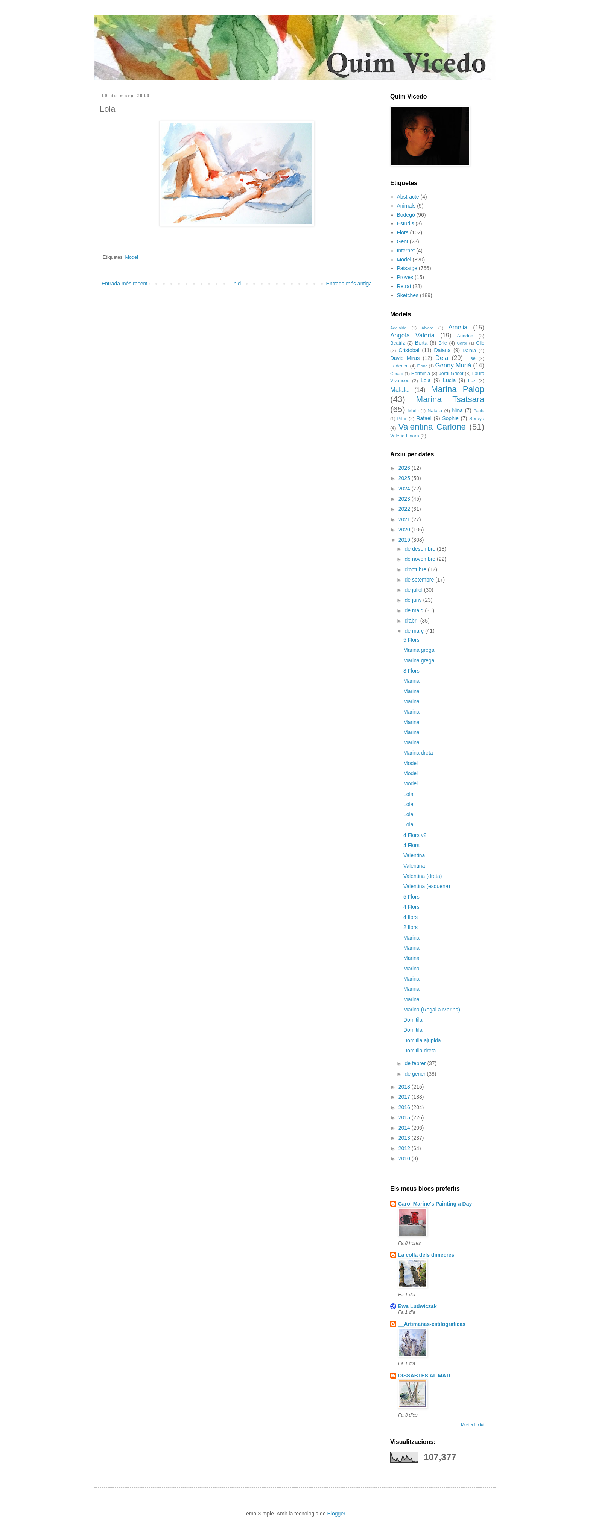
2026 (405, 468)
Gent (402, 241)
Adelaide (398, 328)
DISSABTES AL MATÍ (424, 1376)
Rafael (423, 418)
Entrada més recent (125, 284)
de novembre (420, 559)
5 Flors (411, 640)
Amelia (457, 327)
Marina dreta (418, 753)
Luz (472, 380)
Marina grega (419, 650)
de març (414, 631)
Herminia (420, 373)
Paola (478, 410)
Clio (480, 343)
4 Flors (411, 845)
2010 (405, 1158)
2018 (405, 1087)
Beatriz (397, 343)
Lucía (449, 380)
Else (471, 358)
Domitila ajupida (422, 1040)
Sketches (408, 295)
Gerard (396, 373)
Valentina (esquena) (426, 886)
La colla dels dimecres (426, 1255)
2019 (405, 540)
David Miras (405, 358)
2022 (405, 509)
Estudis (405, 223)
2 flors (410, 927)
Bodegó (406, 215)
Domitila (413, 1020)
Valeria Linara (404, 436)
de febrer (415, 1063)
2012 (405, 1148)
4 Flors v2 (414, 835)
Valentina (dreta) (422, 876)
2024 (405, 489)
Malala (399, 389)
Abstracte (408, 197)
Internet (406, 250)
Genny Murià (453, 365)
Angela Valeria (412, 335)
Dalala (469, 350)
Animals (406, 206)
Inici (237, 284)
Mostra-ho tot (472, 1424)
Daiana (442, 350)
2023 (405, 499)
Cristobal (408, 350)
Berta (421, 343)
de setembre (419, 580)
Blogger (336, 1514)
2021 (405, 519)
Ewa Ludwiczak (417, 1306)
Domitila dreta (419, 1051)
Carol (462, 343)
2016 (405, 1107)
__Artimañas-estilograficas (431, 1324)
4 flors (410, 917)
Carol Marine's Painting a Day (435, 1204)
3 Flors (411, 671)
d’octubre (415, 569)
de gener (415, 1074)
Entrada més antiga (349, 284)
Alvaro (427, 328)
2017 (405, 1097)
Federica (399, 366)
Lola (425, 380)
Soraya (476, 418)
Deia (442, 357)
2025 (405, 478)
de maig (414, 610)
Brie (442, 343)
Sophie (450, 418)
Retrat (404, 286)
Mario (413, 410)
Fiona (422, 366)
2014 (405, 1128)
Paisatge (407, 268)
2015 (405, 1117)
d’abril (412, 621)
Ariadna (465, 336)
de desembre (420, 549)
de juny (413, 600)
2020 (405, 530)
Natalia (434, 410)
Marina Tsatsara (450, 399)
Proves (405, 277)
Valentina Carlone (432, 426)
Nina (457, 410)
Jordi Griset (451, 373)
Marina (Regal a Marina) (431, 1010)
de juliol (414, 590)
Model (131, 257)
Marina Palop (457, 389)
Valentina (414, 855)
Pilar (401, 418)
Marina (411, 681)
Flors (403, 232)
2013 (405, 1138)
